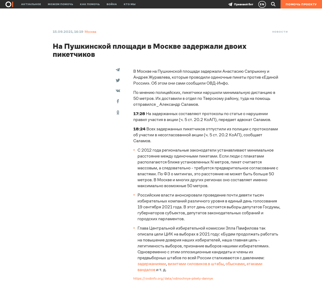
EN (262, 4)
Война (112, 4)
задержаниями (152, 263)
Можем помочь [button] (60, 4)
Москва (90, 31)
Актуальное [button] (31, 4)
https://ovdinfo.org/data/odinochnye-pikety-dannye (173, 278)
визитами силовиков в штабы (196, 263)
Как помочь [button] (90, 4)
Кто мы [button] (130, 4)
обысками (235, 263)
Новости (280, 31)
